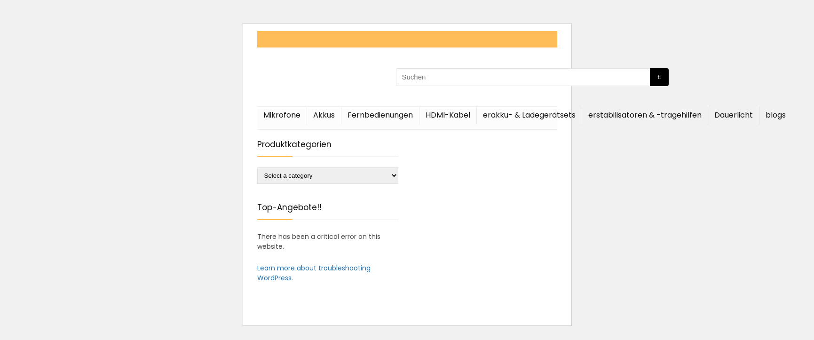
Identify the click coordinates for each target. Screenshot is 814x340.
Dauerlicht (733, 115)
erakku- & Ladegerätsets (529, 115)
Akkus (324, 115)
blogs (776, 115)
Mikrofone (281, 115)
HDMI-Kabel (448, 115)
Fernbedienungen (380, 115)
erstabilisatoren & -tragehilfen (645, 115)
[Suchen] (659, 77)
